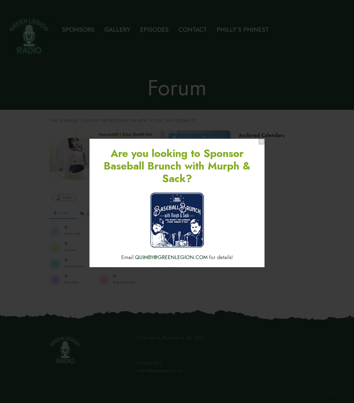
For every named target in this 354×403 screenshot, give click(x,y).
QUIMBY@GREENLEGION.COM (171, 257)
